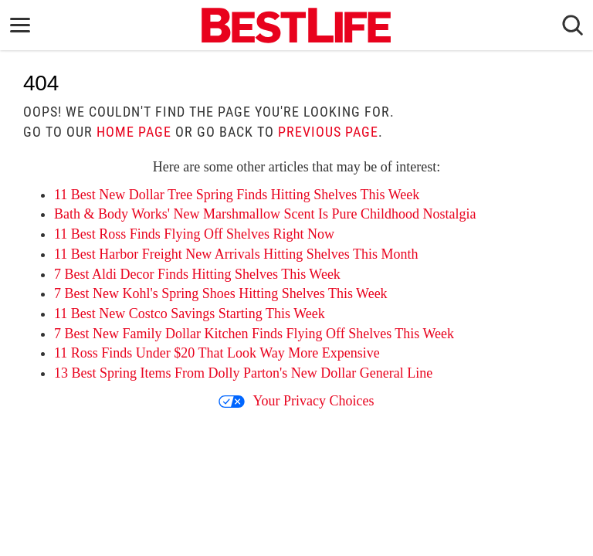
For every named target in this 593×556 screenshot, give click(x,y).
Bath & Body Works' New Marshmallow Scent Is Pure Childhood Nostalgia (265, 214)
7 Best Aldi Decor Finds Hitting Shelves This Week (197, 274)
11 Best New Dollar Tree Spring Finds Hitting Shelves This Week (236, 194)
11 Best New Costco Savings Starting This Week (189, 313)
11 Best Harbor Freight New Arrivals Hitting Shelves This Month (236, 254)
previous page (328, 132)
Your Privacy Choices (296, 401)
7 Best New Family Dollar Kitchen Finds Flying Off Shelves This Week (254, 333)
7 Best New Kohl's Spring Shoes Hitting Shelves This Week (221, 293)
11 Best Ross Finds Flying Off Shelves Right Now (194, 234)
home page (134, 132)
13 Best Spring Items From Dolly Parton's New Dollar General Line (243, 373)
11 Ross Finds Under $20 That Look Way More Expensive (217, 353)
